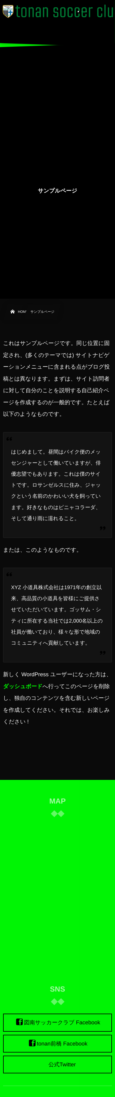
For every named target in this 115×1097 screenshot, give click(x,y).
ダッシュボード (23, 686)
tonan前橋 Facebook (62, 1044)
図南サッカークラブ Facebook (62, 1023)
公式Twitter (62, 1064)
